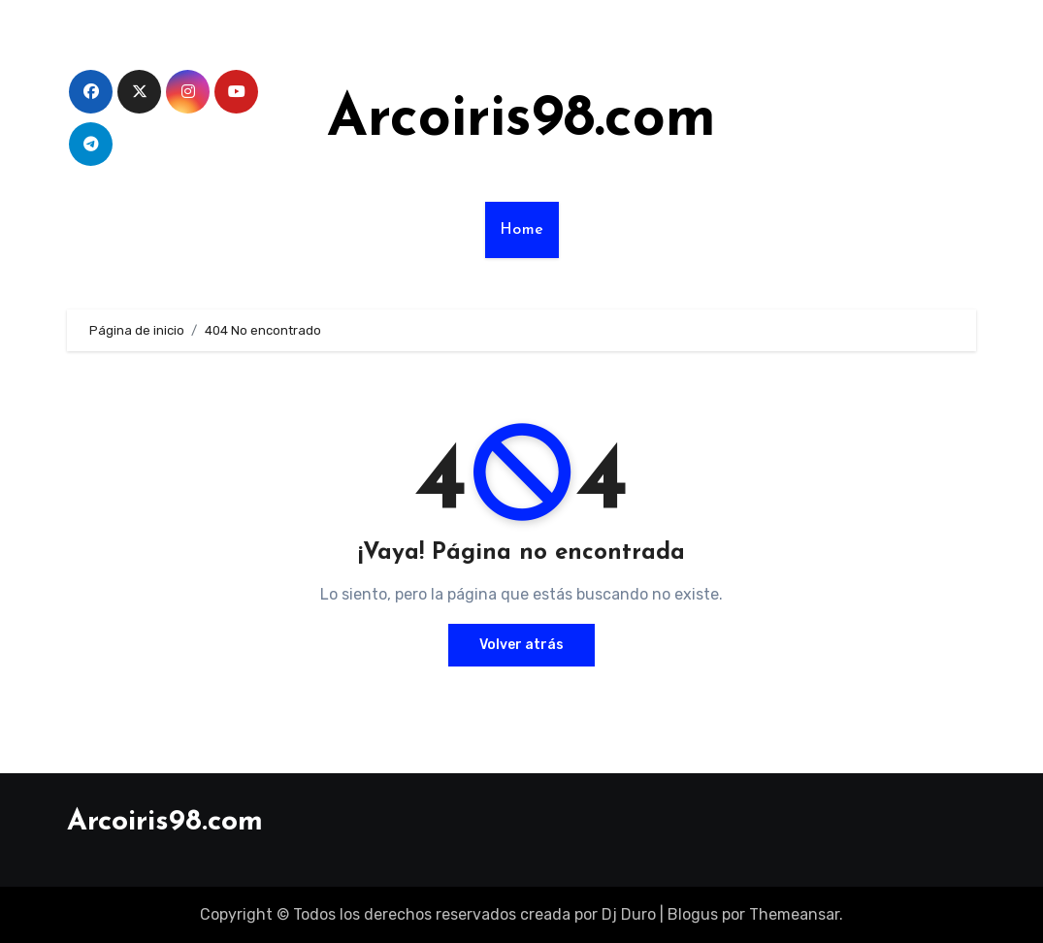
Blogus (693, 914)
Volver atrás (521, 644)
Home (522, 230)
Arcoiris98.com (521, 120)
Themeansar (794, 914)
